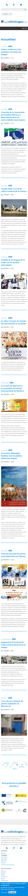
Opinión (3, 863)
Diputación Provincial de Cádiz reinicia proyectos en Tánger (13, 644)
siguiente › (22, 767)
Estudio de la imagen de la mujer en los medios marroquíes (13, 262)
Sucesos (4, 698)
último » (15, 768)
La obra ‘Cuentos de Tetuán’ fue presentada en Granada (13, 322)
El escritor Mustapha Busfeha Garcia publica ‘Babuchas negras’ (11, 455)
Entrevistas (4, 857)
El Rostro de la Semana (7, 865)
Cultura (4, 46)
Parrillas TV (4, 877)
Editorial (3, 871)
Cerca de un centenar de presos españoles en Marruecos (12, 703)
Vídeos (3, 875)
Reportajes (4, 859)
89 (22, 765)
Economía (4, 383)
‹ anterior (14, 763)
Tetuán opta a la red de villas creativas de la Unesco (14, 189)
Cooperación (6, 639)
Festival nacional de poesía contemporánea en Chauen (13, 554)
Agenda (3, 873)
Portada (3, 853)
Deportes (3, 861)
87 (12, 765)
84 (25, 763)
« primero (6, 763)
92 (10, 767)
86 (8, 765)
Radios (3, 878)
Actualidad (4, 855)
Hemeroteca (4, 880)
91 (5, 767)
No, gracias (4, 892)
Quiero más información (7, 889)
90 (26, 765)
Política (4, 257)
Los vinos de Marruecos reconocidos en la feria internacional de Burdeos (12, 388)
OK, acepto (12, 892)
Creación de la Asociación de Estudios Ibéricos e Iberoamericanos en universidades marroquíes (13, 116)
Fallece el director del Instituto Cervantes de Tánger (11, 52)
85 (3, 765)
